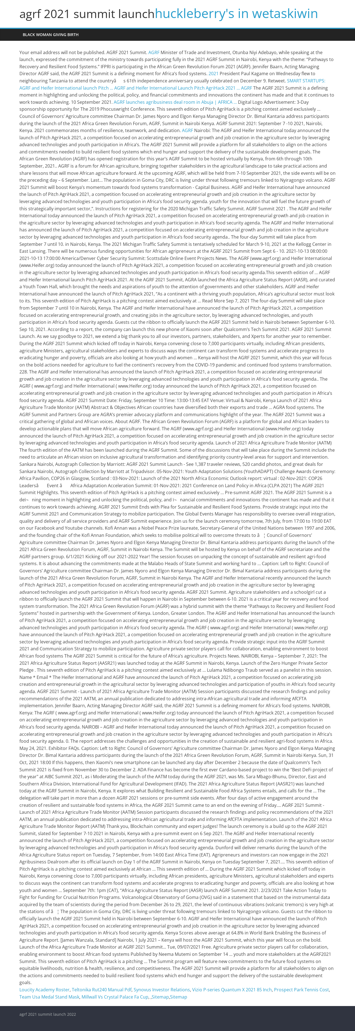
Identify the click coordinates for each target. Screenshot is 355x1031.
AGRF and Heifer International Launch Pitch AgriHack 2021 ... (177, 88)
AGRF (153, 52)
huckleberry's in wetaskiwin (236, 13)
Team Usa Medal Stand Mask (49, 997)
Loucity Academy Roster (44, 990)
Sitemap (160, 997)
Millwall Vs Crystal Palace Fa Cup (115, 997)
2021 (214, 73)
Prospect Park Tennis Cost (301, 990)
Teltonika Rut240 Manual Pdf (101, 990)
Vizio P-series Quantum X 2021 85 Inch (232, 990)
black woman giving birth (51, 34)
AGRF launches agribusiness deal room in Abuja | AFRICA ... (175, 102)
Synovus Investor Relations (162, 990)
